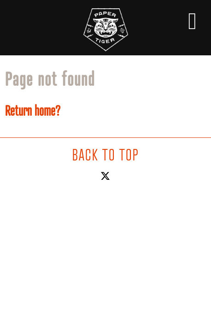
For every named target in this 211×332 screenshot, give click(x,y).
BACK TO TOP (105, 154)
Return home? (32, 110)
